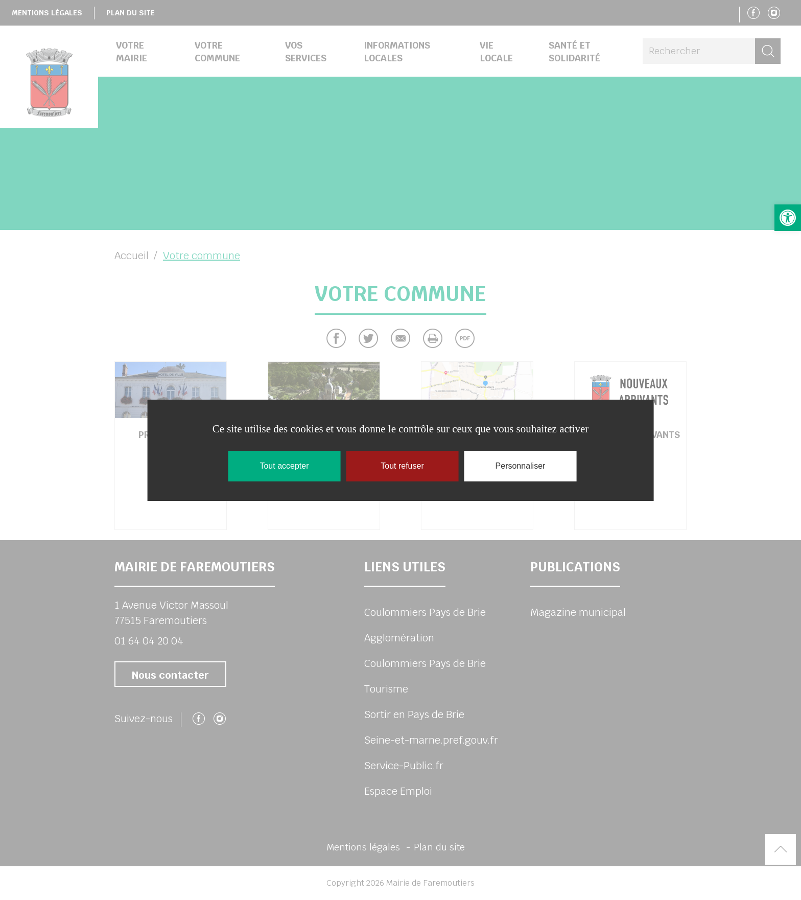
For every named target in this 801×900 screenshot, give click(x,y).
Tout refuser (402, 465)
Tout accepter (284, 465)
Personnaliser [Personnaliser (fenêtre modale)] (521, 465)
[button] (787, 217)
